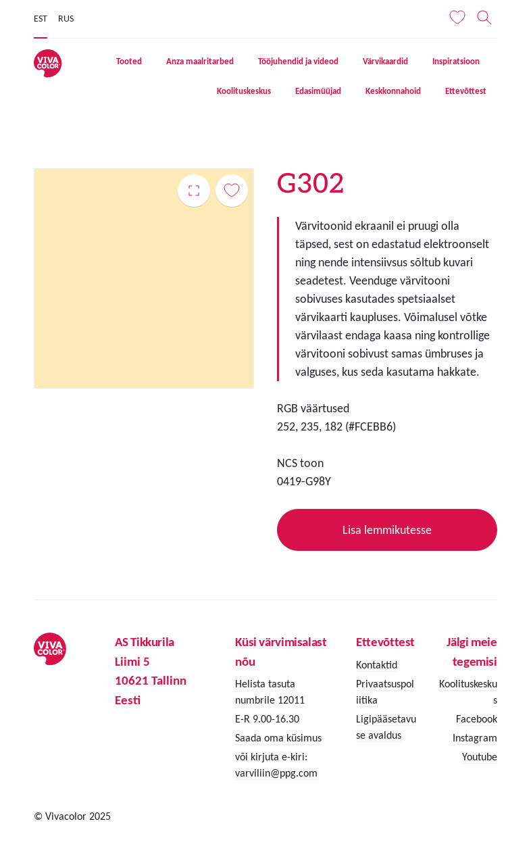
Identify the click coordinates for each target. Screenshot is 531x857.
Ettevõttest (465, 91)
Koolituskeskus (244, 91)
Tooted (129, 61)
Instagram (475, 737)
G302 (194, 190)
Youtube (479, 756)
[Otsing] (485, 17)
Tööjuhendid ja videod (298, 61)
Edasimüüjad (318, 91)
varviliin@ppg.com (276, 772)
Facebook (476, 718)
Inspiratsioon (456, 61)
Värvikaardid (385, 61)
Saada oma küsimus (278, 737)
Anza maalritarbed (200, 61)
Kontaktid (376, 664)
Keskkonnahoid (393, 91)
